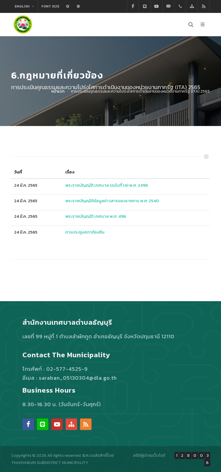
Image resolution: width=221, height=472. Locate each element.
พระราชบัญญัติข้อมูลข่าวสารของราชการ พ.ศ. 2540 (112, 200)
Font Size (50, 6)
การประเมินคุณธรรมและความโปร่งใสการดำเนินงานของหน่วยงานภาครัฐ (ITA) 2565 (140, 91)
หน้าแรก (57, 91)
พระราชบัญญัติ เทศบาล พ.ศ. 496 (95, 216)
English (24, 6)
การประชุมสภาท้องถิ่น (84, 232)
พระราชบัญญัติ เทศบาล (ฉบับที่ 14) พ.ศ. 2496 (106, 185)
